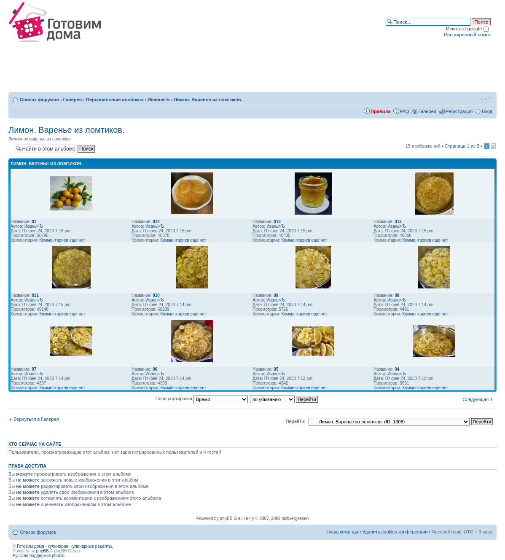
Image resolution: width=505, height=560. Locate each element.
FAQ (404, 111)
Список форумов (39, 99)
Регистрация (459, 111)
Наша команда (342, 531)
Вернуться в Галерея (36, 419)
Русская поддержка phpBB (38, 555)
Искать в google (467, 28)
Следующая (476, 399)
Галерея (72, 99)
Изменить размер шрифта (486, 98)
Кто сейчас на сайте (34, 444)
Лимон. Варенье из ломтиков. (208, 99)
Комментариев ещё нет (63, 240)
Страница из (462, 145)
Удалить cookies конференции (395, 531)
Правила (380, 111)
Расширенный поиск (467, 34)
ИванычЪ (159, 99)
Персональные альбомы (114, 99)
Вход (487, 111)
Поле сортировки (202, 398)
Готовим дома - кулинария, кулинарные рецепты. (65, 546)
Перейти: (296, 421)
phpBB (42, 551)
